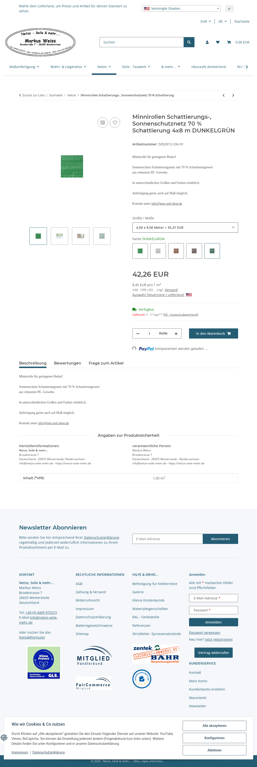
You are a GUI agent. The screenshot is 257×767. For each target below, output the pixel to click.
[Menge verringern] (138, 333)
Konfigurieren (214, 738)
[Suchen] (142, 42)
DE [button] (221, 21)
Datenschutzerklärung (49, 752)
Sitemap (82, 633)
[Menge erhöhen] (176, 333)
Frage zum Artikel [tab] (106, 363)
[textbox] (181, 8)
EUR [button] (204, 21)
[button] (207, 42)
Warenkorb (197, 697)
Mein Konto (198, 681)
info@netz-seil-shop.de (166, 203)
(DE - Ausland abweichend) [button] (180, 315)
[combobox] (181, 8)
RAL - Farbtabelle (145, 617)
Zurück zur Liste (33, 95)
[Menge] (149, 333)
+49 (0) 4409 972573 (41, 612)
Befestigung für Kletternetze (154, 583)
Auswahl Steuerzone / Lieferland (162, 294)
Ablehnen (214, 750)
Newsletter (197, 706)
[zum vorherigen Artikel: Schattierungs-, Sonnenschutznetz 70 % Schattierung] (223, 95)
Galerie (138, 592)
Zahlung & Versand (91, 592)
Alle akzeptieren (214, 726)
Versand (171, 290)
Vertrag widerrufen (213, 652)
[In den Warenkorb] (23, 111)
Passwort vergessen (204, 632)
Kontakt (195, 672)
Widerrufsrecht (88, 600)
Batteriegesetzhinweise (94, 625)
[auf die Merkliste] (115, 122)
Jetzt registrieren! (219, 639)
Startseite (241, 21)
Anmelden (213, 622)
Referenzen (141, 625)
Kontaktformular (32, 637)
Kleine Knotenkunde (148, 600)
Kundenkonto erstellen (207, 689)
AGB (79, 583)
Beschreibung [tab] (32, 363)
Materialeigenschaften (150, 608)
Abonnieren (220, 539)
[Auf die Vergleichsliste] (102, 122)
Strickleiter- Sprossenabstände (156, 633)
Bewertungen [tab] (67, 363)
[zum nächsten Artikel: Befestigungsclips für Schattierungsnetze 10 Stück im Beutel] (233, 95)
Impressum (20, 752)
